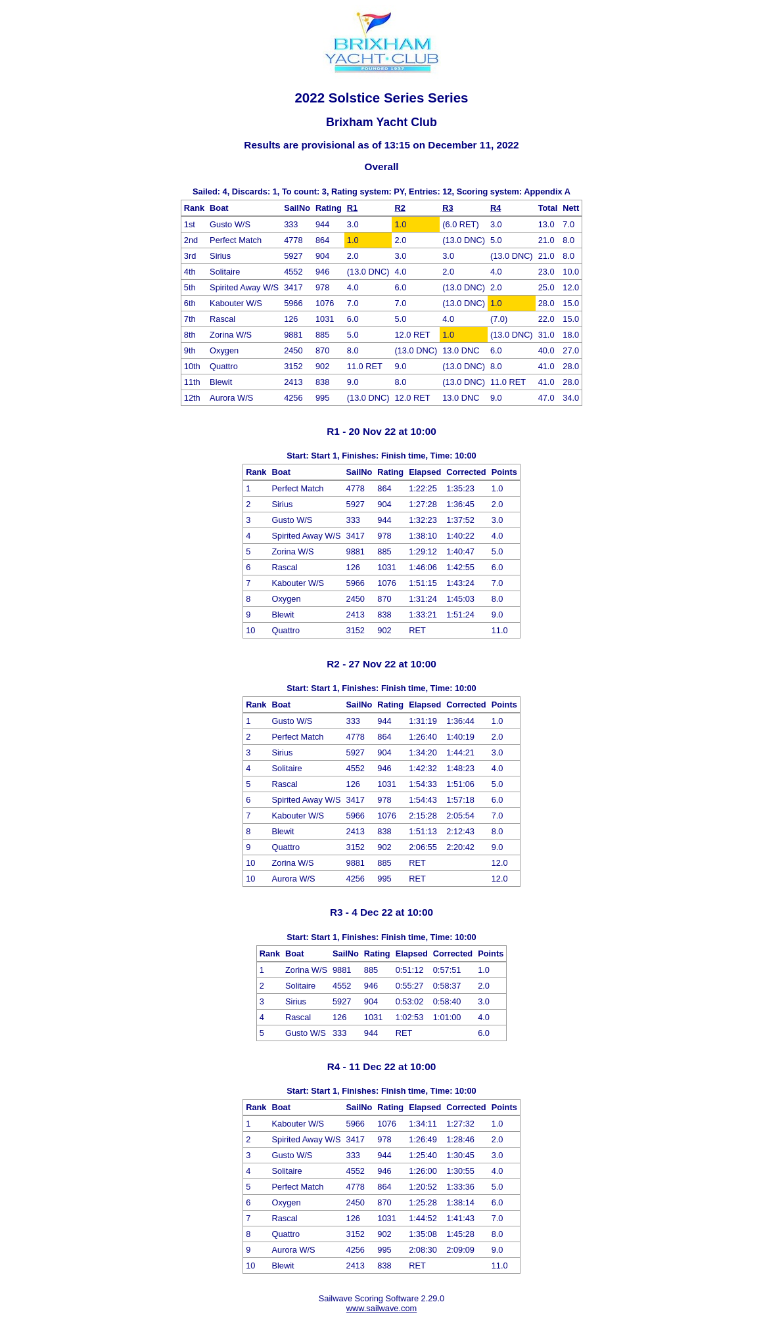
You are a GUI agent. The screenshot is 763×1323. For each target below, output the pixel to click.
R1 (352, 208)
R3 (447, 208)
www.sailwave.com (381, 1308)
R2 (399, 208)
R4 (495, 208)
